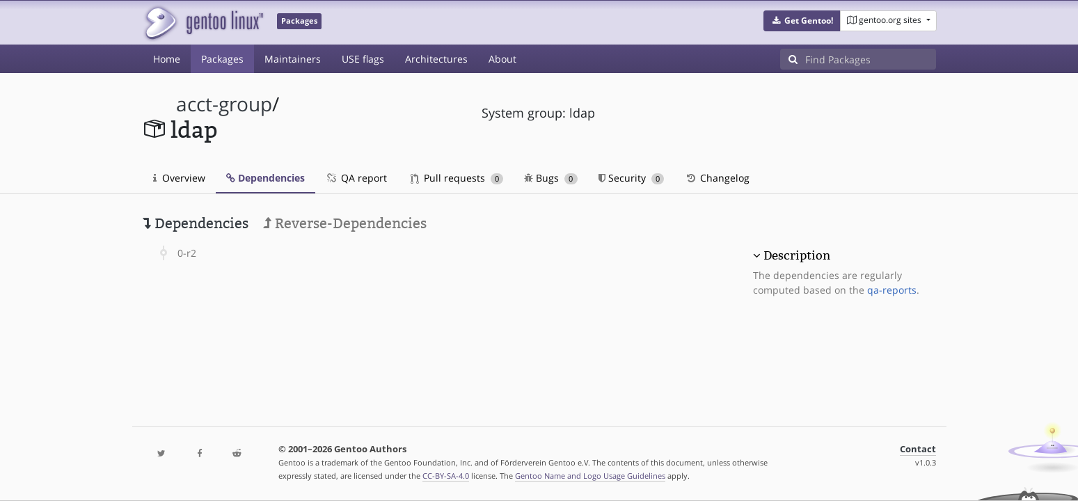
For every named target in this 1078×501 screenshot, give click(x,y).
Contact (918, 449)
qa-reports (892, 289)
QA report (356, 177)
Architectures (436, 58)
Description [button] (796, 255)
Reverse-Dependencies (345, 223)
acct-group (224, 104)
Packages (222, 58)
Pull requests (457, 177)
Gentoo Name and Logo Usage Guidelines (590, 475)
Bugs (551, 177)
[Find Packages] (870, 59)
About (502, 58)
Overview (179, 177)
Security (632, 177)
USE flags (363, 58)
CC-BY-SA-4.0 (445, 475)
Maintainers (292, 58)
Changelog (717, 177)
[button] (802, 20)
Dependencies (265, 177)
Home (166, 58)
